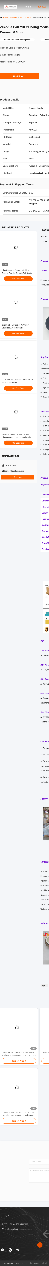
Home (28, 6)
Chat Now (19, 76)
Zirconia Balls (25, 17)
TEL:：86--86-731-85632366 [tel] (15, 1224)
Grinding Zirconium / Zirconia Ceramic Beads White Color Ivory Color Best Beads (19, 1053)
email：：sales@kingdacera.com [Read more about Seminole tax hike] (16, 1229)
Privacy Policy (7, 1263)
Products (41, 6)
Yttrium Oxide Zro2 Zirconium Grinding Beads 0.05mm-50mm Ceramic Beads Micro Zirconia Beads (18, 1114)
